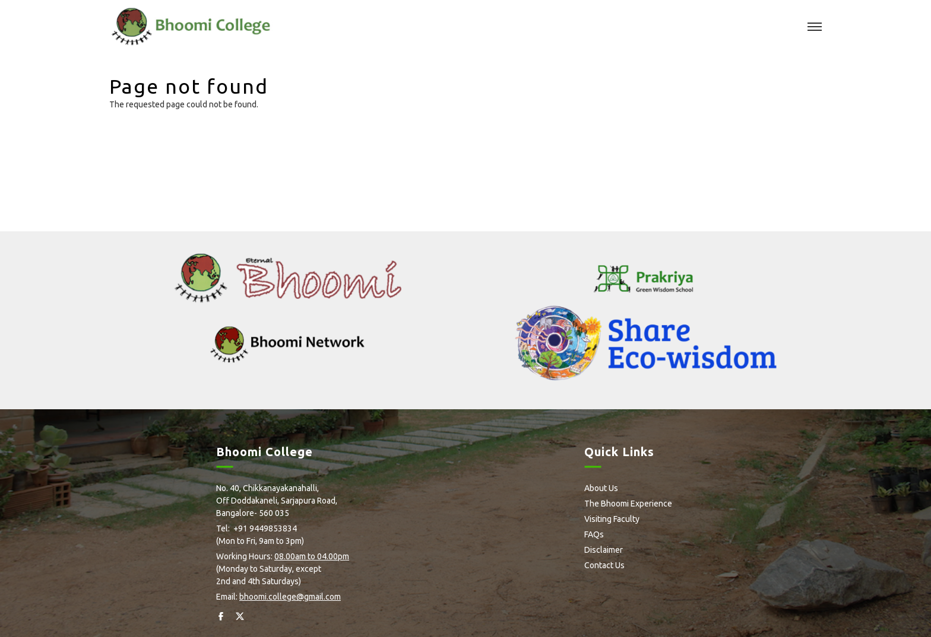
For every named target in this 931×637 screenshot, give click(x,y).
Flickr (279, 616)
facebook (220, 616)
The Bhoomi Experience (628, 503)
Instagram (259, 616)
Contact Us (604, 565)
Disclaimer (603, 550)
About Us (601, 488)
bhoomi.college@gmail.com (290, 596)
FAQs (594, 534)
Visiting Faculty (611, 519)
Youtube (300, 616)
